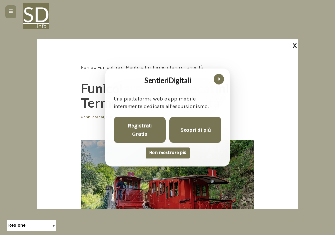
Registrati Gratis (140, 130)
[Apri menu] (10, 11)
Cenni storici (92, 116)
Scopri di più (195, 130)
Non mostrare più (167, 153)
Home (87, 67)
